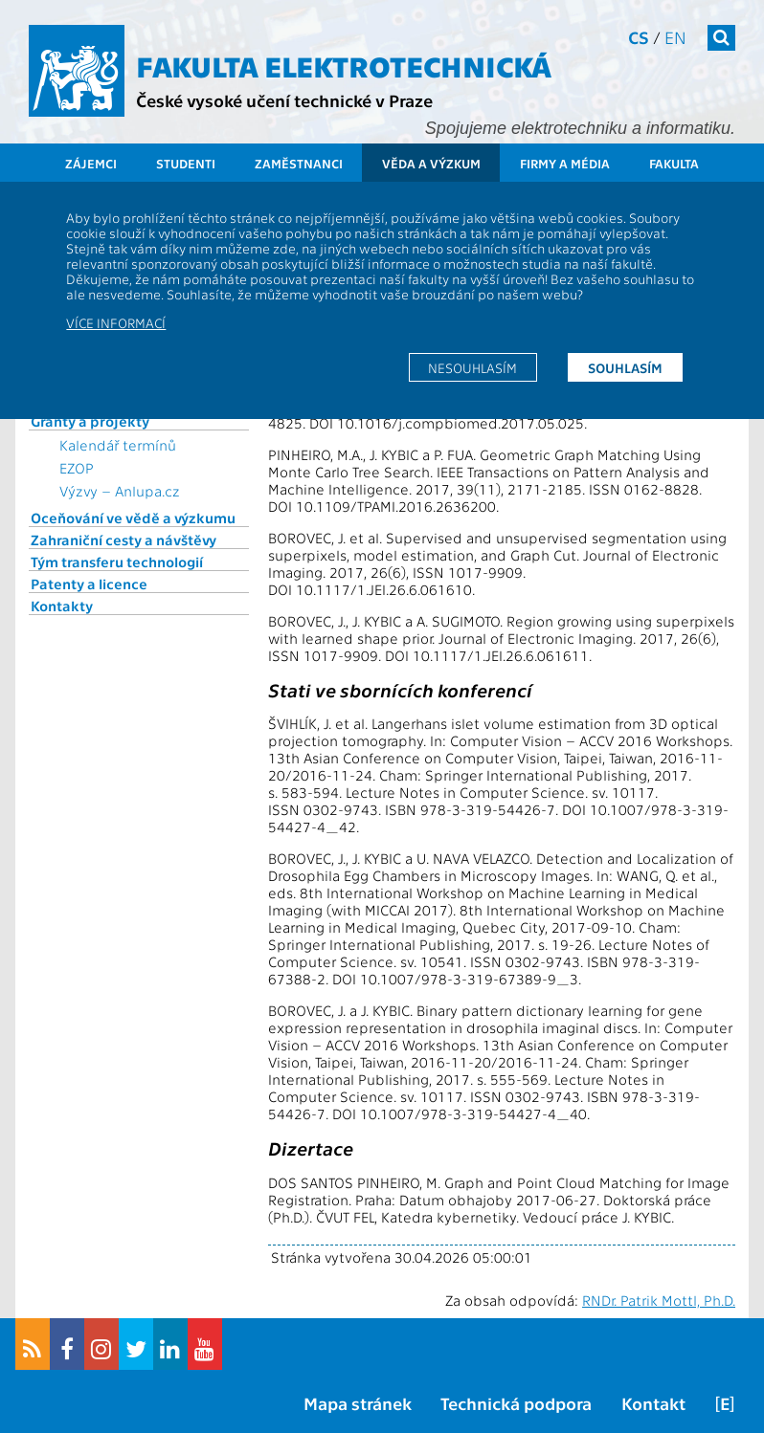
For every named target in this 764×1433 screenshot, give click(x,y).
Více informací (116, 322)
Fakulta (674, 163)
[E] (724, 1403)
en (675, 37)
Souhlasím (625, 367)
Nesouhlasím (472, 367)
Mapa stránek (357, 1403)
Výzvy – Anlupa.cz (119, 490)
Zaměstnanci (299, 163)
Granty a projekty (90, 421)
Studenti (185, 163)
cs (638, 37)
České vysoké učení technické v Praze (284, 100)
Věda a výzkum (431, 163)
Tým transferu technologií (117, 561)
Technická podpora (516, 1403)
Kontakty (62, 605)
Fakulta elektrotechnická (343, 65)
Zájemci (91, 163)
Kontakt (653, 1403)
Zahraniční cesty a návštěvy (123, 539)
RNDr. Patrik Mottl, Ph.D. (658, 1300)
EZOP (76, 467)
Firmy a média (565, 163)
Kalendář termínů (117, 444)
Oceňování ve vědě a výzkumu (133, 517)
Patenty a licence (89, 583)
